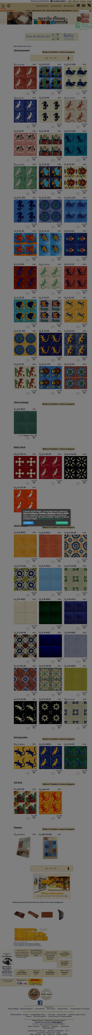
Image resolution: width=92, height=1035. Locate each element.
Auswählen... (28, 523)
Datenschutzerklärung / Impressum (50, 519)
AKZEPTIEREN (61, 523)
